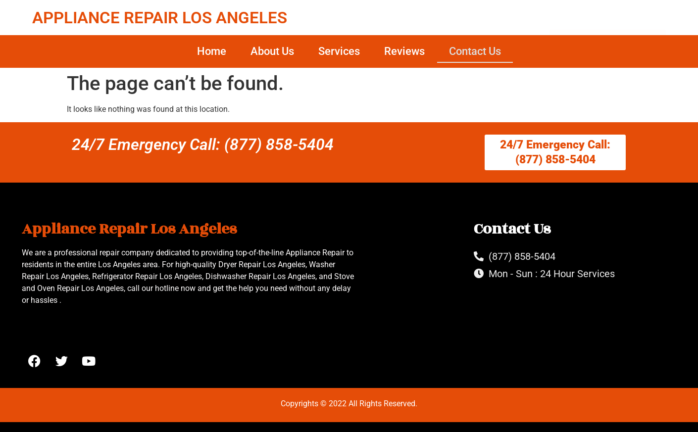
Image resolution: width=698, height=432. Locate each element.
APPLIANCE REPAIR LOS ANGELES (159, 17)
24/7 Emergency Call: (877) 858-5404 (203, 144)
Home (211, 51)
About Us (272, 51)
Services (339, 51)
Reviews (404, 51)
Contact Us (475, 51)
